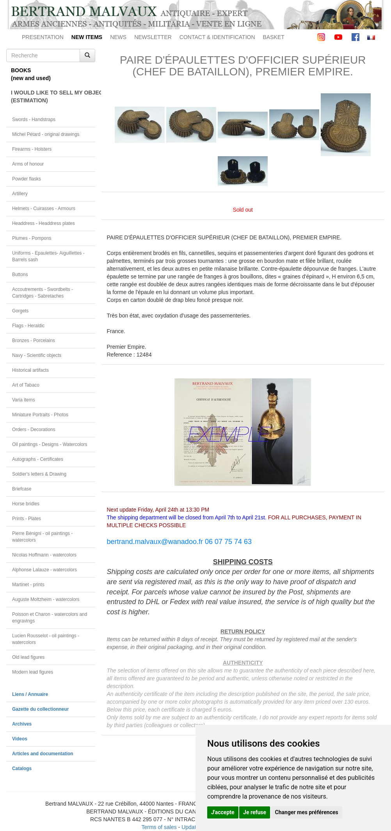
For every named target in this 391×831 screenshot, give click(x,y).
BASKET (273, 37)
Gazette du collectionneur (40, 709)
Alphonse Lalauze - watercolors (44, 569)
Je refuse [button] (254, 812)
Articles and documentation (42, 753)
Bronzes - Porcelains (33, 340)
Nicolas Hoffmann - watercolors (44, 555)
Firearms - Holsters (32, 149)
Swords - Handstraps (33, 119)
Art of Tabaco (25, 385)
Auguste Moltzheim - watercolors (45, 599)
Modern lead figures (32, 672)
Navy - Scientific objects (36, 355)
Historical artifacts (30, 370)
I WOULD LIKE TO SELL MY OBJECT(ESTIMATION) (53, 96)
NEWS (118, 37)
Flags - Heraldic (28, 325)
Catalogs (22, 768)
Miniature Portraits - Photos (40, 414)
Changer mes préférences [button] (306, 812)
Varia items (23, 400)
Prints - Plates (26, 518)
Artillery (20, 193)
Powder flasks (26, 179)
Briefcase (22, 489)
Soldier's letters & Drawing (39, 474)
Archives (22, 724)
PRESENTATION (43, 37)
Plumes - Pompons (31, 238)
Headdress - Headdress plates (43, 223)
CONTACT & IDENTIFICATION (217, 37)
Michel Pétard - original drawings (46, 134)
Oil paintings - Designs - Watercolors (49, 444)
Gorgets (20, 311)
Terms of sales (158, 827)
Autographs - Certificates (37, 459)
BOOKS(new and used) (31, 74)
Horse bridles (25, 503)
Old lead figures (28, 657)
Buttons (20, 274)
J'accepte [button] (223, 812)
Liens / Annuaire (30, 694)
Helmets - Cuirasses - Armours (43, 208)
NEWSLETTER (153, 37)
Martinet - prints (28, 584)
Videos (19, 739)
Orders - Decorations (33, 429)
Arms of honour (28, 164)
